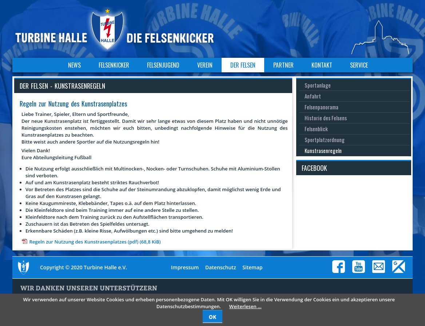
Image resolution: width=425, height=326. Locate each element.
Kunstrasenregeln (323, 150)
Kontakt (321, 65)
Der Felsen (242, 65)
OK (212, 316)
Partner (283, 65)
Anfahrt (313, 96)
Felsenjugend (163, 65)
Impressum (185, 267)
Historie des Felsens (326, 118)
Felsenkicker (114, 65)
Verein (204, 65)
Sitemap (252, 267)
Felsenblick (316, 129)
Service (359, 65)
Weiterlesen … (245, 306)
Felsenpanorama (321, 107)
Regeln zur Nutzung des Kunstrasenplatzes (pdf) (94, 241)
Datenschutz (220, 267)
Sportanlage (318, 85)
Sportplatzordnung (325, 140)
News (74, 65)
